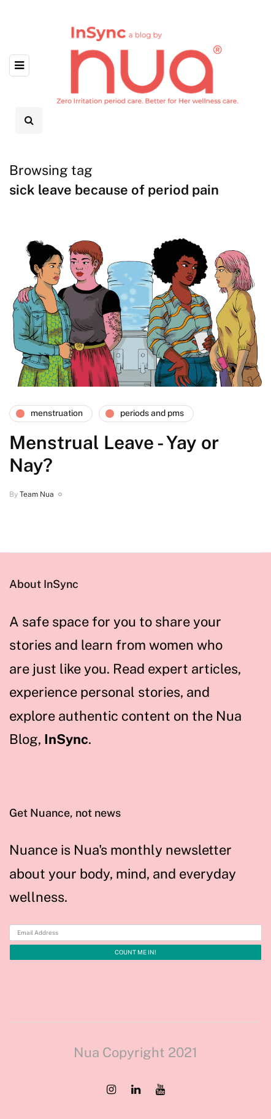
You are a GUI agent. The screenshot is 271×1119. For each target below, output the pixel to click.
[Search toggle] (28, 120)
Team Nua (37, 494)
